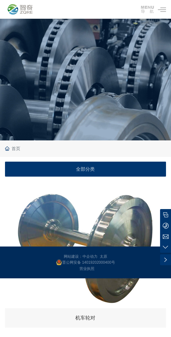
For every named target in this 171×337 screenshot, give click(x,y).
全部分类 (85, 169)
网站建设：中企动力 (81, 256)
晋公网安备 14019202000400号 (88, 262)
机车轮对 (85, 317)
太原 (103, 256)
